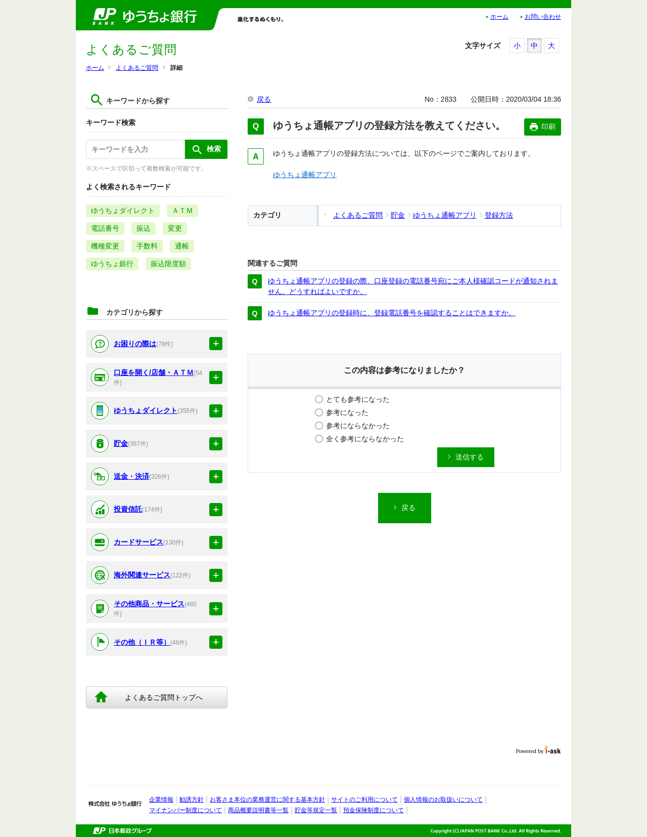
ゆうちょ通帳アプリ (305, 175)
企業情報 (161, 799)
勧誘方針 (191, 799)
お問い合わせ (543, 16)
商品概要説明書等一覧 (258, 810)
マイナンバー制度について (185, 810)
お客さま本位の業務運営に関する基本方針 (267, 799)
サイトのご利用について (364, 799)
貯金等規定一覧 (316, 810)
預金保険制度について (373, 810)
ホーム (499, 16)
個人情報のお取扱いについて (443, 799)
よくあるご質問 (137, 67)
